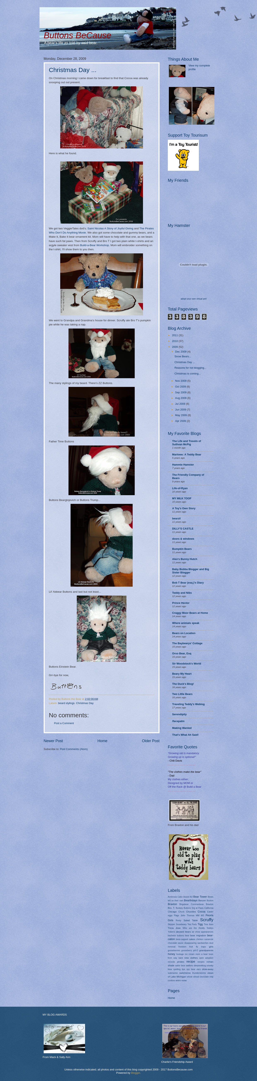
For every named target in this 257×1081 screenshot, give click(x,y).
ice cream (190, 954)
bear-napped (182, 939)
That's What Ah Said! (185, 734)
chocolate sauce (176, 943)
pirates (180, 962)
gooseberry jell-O (189, 950)
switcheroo (185, 973)
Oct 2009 (181, 386)
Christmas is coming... (187, 373)
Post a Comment (64, 723)
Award (186, 897)
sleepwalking (200, 965)
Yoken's (171, 932)
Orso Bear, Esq (181, 653)
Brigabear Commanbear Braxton (196, 904)
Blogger (135, 1072)
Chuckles (191, 911)
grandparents (206, 950)
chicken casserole (204, 939)
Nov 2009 (181, 380)
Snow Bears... (182, 356)
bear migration (198, 935)
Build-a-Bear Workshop (94, 245)
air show (196, 932)
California (209, 908)
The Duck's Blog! (183, 683)
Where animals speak (185, 623)
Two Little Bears (182, 694)
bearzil (176, 518)
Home (102, 741)
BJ (191, 897)
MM (197, 915)
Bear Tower (200, 896)
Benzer (202, 900)
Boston (210, 900)
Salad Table (191, 920)
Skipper (171, 924)
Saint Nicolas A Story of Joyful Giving (110, 228)
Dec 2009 (181, 351)
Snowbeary (181, 924)
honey (171, 954)
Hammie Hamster (183, 464)
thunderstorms (199, 973)
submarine (173, 973)
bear (187, 935)
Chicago (172, 911)
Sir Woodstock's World (186, 663)
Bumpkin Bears (182, 548)
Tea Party (192, 924)
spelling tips (179, 969)
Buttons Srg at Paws (194, 908)
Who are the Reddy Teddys (198, 928)
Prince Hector (181, 602)
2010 (175, 341)
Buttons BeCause (77, 35)
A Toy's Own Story (184, 508)
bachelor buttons (176, 935)
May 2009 (181, 415)
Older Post (151, 741)
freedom (182, 947)
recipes (201, 962)
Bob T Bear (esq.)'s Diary (188, 582)
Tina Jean (208, 924)
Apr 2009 (181, 421)
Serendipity (179, 714)
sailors (189, 965)
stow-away (207, 969)
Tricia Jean (174, 928)
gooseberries (174, 950)
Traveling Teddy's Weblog (188, 704)
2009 (175, 346)
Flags (176, 915)
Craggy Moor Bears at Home (190, 612)
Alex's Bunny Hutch (184, 559)
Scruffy (206, 919)
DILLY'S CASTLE (182, 528)
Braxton (172, 904)
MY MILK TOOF (181, 498)
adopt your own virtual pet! (194, 298)
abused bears (183, 932)
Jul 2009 (180, 403)
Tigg (200, 924)
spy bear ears (193, 969)
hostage (180, 954)
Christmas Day (85, 703)
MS (202, 915)
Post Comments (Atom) (74, 749)
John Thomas (188, 915)
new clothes (191, 958)
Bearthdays (190, 900)
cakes (192, 939)
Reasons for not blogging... (190, 367)
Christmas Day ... (72, 69)
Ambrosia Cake (175, 897)
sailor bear (180, 965)
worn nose (181, 980)
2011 (175, 335)
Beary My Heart (182, 673)
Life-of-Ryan (180, 488)
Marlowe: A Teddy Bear (186, 454)
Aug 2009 (181, 398)
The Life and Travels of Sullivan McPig (186, 442)
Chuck (181, 912)
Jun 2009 (181, 409)
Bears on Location (183, 633)
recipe (190, 961)
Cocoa (201, 911)
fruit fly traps (197, 947)
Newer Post (53, 741)
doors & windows (183, 538)
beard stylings (66, 703)
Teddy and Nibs (182, 592)
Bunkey (179, 908)
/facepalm (178, 721)
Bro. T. (171, 908)
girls (211, 946)
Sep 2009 (181, 392)
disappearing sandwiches (196, 943)
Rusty (178, 920)
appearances (207, 932)
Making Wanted (182, 727)
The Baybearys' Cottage (187, 643)
